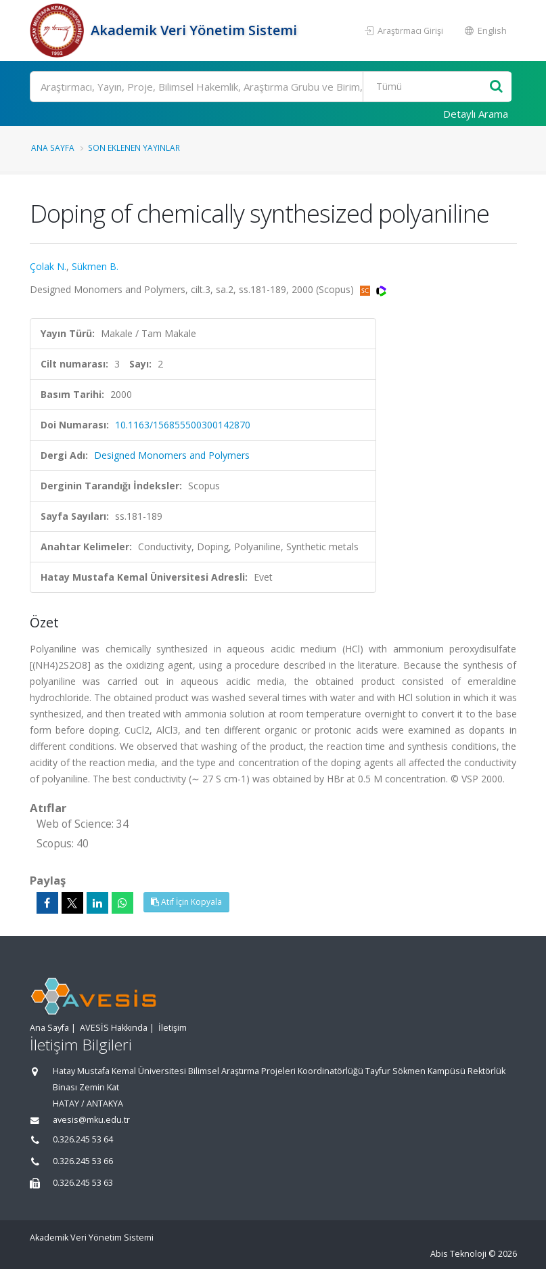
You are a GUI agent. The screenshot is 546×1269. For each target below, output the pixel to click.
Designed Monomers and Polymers (172, 455)
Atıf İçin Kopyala (186, 902)
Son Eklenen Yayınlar (134, 147)
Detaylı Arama (475, 113)
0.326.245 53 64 (83, 1139)
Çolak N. (48, 266)
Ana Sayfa (52, 147)
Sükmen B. (95, 266)
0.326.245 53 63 (83, 1182)
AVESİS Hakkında (113, 1027)
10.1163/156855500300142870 (182, 424)
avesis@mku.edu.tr (91, 1120)
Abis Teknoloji (458, 1254)
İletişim (172, 1027)
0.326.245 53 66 (83, 1161)
